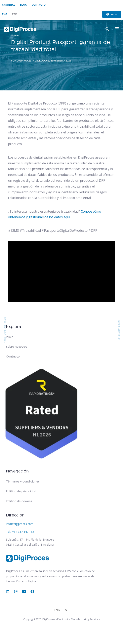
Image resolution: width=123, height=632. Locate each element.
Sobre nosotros (16, 347)
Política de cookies (19, 501)
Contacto (39, 4)
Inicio (9, 337)
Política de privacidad (21, 491)
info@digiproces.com (19, 524)
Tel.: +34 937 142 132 (20, 532)
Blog (23, 4)
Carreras (8, 4)
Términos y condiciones (23, 481)
